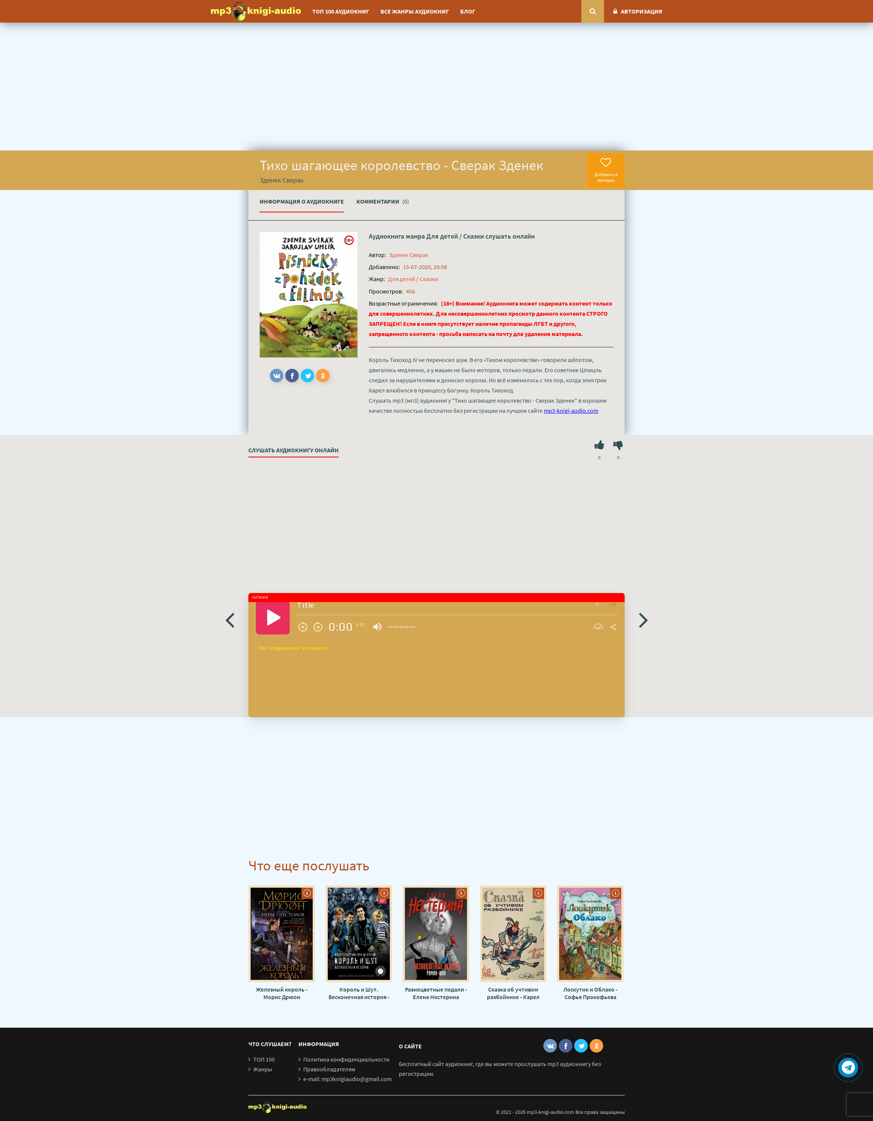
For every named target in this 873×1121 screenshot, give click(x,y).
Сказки (473, 236)
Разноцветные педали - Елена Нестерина (436, 993)
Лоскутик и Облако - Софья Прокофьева (590, 993)
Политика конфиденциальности (346, 1059)
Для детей (442, 236)
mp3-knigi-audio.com (571, 410)
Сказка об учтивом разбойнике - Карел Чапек (513, 993)
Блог (467, 11)
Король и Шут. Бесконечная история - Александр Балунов (359, 993)
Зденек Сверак (408, 255)
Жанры (262, 1069)
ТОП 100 (264, 1059)
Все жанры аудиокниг (414, 11)
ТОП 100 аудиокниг (340, 11)
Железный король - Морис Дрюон (281, 993)
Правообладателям (329, 1069)
